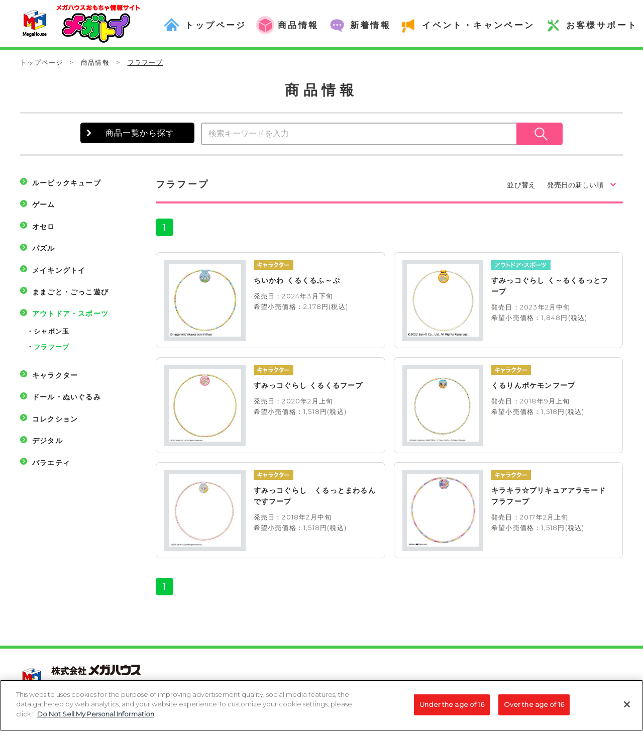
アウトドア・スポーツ (70, 313)
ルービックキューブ (66, 182)
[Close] (627, 710)
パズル (43, 248)
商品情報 (95, 62)
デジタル (47, 440)
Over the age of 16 (534, 709)
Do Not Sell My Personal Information (95, 719)
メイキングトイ (58, 270)
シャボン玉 (51, 331)
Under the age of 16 (451, 709)
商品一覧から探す (140, 133)
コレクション (55, 419)
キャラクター (55, 375)
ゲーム (43, 204)
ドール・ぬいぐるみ (66, 396)
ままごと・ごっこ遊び (70, 291)
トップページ (41, 62)
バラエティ (51, 462)
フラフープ (51, 347)
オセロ (43, 226)
